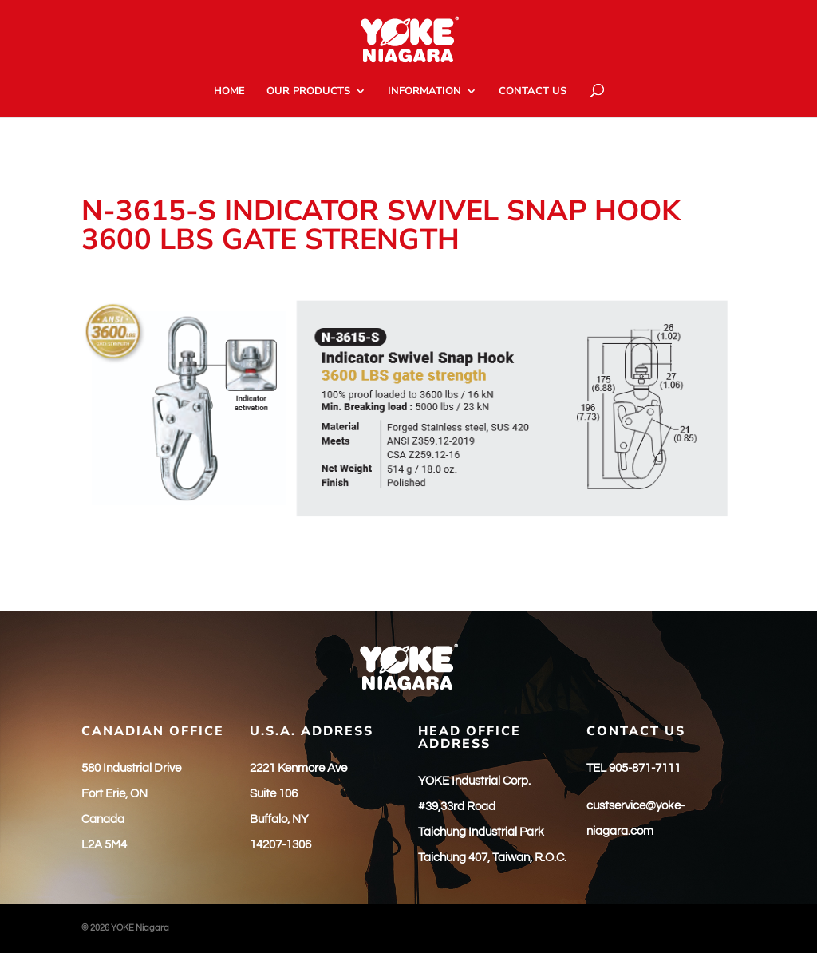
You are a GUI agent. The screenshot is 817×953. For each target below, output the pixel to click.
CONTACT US (532, 91)
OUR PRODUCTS (308, 91)
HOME (229, 91)
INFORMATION (424, 91)
